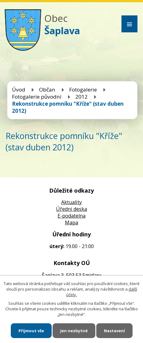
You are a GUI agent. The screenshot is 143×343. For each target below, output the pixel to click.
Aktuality (71, 202)
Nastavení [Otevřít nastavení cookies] (114, 330)
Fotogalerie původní (37, 96)
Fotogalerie (83, 89)
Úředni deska (71, 209)
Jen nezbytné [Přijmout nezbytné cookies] (74, 330)
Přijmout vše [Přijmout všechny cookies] (31, 330)
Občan (47, 89)
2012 (81, 96)
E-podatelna (71, 215)
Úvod (18, 89)
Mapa (71, 222)
